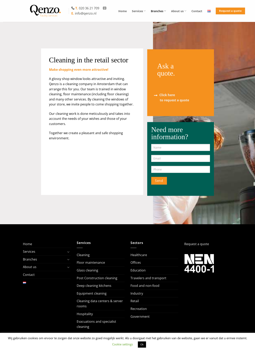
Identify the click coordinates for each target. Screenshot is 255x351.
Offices (135, 262)
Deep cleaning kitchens (94, 285)
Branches (158, 11)
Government (140, 316)
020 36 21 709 (85, 8)
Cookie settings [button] (122, 344)
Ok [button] (142, 344)
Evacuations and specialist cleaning (96, 324)
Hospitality (85, 314)
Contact (196, 11)
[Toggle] (68, 251)
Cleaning (83, 255)
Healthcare (138, 255)
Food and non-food (144, 285)
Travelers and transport (148, 278)
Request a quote (196, 244)
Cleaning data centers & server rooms (100, 303)
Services (139, 11)
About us (178, 11)
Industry (136, 293)
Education (138, 270)
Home (122, 11)
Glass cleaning (87, 270)
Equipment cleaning (92, 293)
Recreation (138, 309)
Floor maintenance (91, 262)
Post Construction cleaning (97, 278)
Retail (134, 301)
